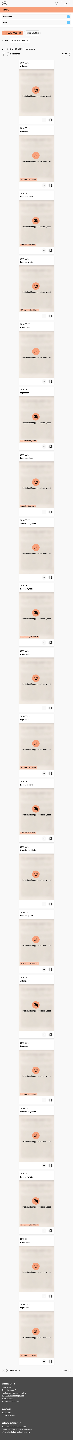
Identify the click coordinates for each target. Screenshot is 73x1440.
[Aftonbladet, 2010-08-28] (36, 676)
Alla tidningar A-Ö (9, 1390)
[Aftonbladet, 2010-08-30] (36, 1264)
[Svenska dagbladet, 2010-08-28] (36, 872)
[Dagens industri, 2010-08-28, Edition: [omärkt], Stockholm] (36, 807)
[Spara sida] (50, 120)
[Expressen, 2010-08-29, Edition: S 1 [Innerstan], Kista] (36, 1068)
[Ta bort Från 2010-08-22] (20, 33)
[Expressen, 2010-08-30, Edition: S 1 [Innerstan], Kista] (36, 1330)
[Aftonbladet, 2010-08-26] (36, 88)
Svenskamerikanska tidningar (14, 1426)
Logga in (65, 3)
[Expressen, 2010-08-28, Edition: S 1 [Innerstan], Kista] (36, 742)
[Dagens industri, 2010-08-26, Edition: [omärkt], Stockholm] (36, 219)
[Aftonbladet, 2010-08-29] (36, 1003)
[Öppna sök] (56, 3)
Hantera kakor (7, 1398)
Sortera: (5, 40)
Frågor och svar (8, 1415)
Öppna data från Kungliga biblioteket (17, 1429)
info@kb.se (6, 1412)
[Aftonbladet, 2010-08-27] (36, 350)
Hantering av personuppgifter (14, 1393)
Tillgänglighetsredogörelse (13, 1396)
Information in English (11, 1401)
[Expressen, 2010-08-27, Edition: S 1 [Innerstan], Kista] (36, 415)
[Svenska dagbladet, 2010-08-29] (36, 1134)
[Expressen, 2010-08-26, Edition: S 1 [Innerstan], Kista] (36, 153)
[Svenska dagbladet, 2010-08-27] (36, 546)
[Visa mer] (44, 120)
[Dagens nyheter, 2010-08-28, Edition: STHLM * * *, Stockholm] (36, 938)
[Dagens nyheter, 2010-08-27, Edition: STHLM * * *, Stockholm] (36, 611)
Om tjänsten (7, 1387)
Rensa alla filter (32, 33)
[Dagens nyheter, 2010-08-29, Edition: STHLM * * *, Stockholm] (36, 1199)
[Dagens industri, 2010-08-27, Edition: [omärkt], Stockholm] (36, 480)
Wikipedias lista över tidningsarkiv (16, 1432)
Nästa (66, 54)
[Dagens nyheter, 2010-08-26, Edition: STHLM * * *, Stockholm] (36, 284)
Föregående (13, 54)
